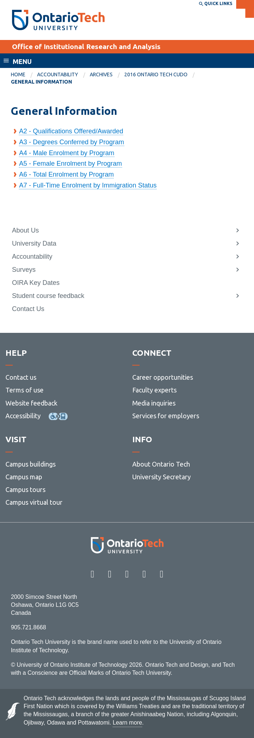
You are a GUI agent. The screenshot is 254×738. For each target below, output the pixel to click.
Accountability (57, 74)
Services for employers (165, 415)
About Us (25, 230)
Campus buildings (30, 464)
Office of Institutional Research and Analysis (86, 47)
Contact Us (28, 308)
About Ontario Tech (161, 464)
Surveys (24, 269)
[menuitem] (24, 74)
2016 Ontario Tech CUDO (156, 74)
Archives (101, 74)
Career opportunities (162, 377)
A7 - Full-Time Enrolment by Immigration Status (87, 185)
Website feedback (31, 403)
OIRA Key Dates (36, 282)
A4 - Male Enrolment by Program (66, 153)
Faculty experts (154, 390)
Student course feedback (48, 295)
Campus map (23, 476)
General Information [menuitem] (41, 82)
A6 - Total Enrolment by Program (66, 174)
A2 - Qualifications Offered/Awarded (71, 131)
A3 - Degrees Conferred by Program (71, 142)
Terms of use (24, 390)
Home (18, 74)
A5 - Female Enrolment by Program (70, 163)
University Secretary (161, 476)
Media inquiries (154, 403)
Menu (22, 61)
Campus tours (25, 489)
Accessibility (23, 415)
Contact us (20, 377)
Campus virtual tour (34, 502)
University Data (34, 243)
